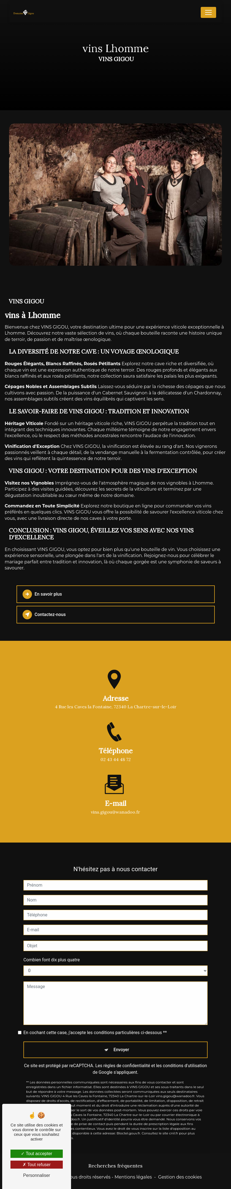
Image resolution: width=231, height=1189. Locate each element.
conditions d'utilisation (185, 1058)
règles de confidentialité (127, 1058)
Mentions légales (133, 1177)
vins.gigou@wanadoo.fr (115, 805)
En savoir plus (42, 594)
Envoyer (121, 1042)
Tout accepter (36, 1153)
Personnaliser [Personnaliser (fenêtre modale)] (36, 1175)
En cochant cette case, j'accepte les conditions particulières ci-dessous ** (95, 1025)
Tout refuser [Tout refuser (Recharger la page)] (37, 1164)
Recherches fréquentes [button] (115, 1166)
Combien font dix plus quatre (51, 952)
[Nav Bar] (208, 12)
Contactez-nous (44, 614)
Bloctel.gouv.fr (128, 1126)
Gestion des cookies (180, 1177)
